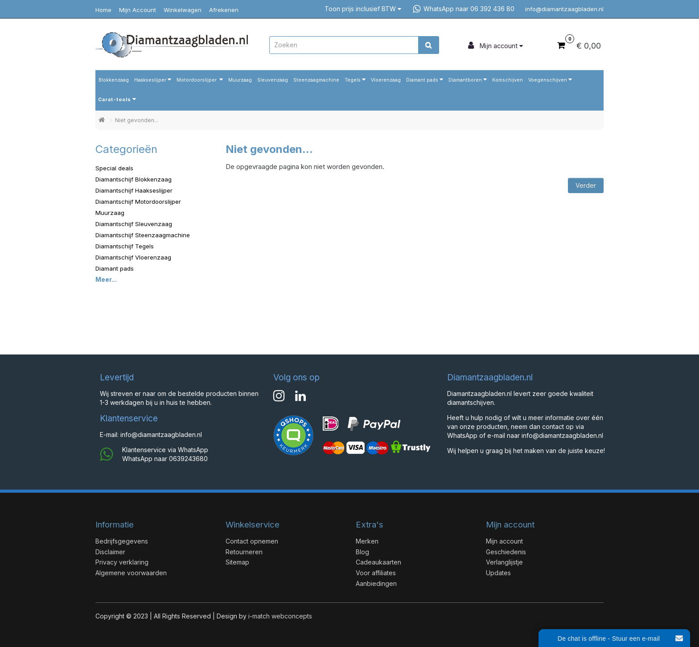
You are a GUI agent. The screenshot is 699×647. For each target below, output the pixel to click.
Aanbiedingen (376, 583)
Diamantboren (465, 80)
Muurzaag (240, 80)
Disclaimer (110, 552)
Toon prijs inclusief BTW (363, 8)
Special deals (114, 168)
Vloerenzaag (386, 80)
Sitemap (237, 562)
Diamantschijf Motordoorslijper (138, 201)
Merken (367, 541)
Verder (586, 185)
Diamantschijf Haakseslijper (134, 190)
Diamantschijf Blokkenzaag (133, 179)
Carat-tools (114, 100)
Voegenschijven (547, 80)
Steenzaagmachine (316, 80)
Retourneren (244, 552)
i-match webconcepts (280, 616)
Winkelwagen (182, 9)
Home (103, 9)
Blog (362, 552)
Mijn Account (137, 9)
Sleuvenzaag (272, 80)
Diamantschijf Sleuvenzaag (133, 223)
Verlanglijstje (504, 562)
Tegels (353, 80)
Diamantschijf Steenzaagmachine (142, 235)
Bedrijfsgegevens (121, 541)
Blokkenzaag (114, 80)
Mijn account (504, 541)
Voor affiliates (376, 573)
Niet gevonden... (136, 120)
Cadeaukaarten (378, 562)
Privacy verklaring (121, 562)
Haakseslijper (150, 80)
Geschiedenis (506, 552)
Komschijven (507, 80)
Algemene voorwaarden (131, 573)
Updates (498, 573)
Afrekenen (223, 9)
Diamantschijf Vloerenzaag (133, 257)
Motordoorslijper (197, 80)
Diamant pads (422, 80)
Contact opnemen (252, 541)
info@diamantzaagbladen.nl (562, 8)
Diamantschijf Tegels (124, 246)
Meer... (106, 279)
